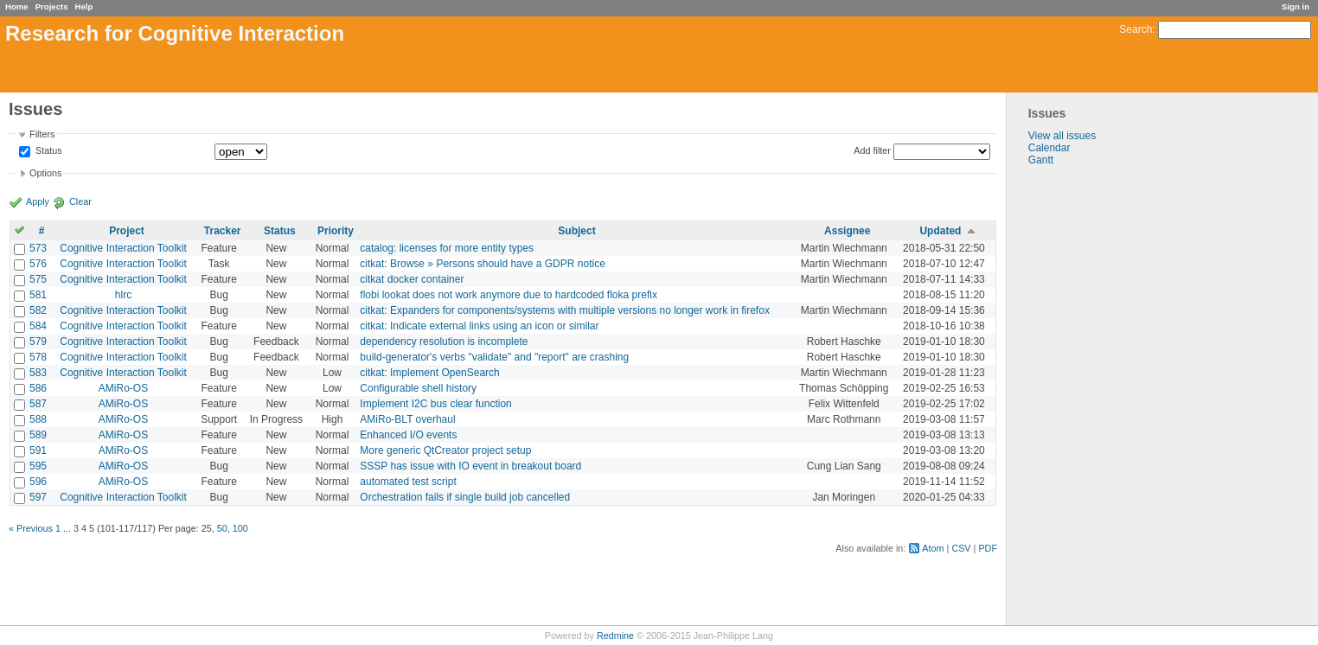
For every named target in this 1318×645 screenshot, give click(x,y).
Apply (37, 201)
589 (38, 435)
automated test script (408, 482)
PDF (987, 548)
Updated (940, 231)
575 (38, 279)
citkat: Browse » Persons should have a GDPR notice (482, 264)
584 (38, 326)
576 (38, 264)
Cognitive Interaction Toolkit (123, 248)
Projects (51, 6)
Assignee (847, 231)
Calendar (1049, 148)
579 (38, 341)
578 (38, 357)
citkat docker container (412, 279)
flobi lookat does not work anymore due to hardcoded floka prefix (508, 295)
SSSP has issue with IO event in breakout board (470, 466)
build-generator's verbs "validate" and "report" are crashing (494, 357)
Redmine (615, 635)
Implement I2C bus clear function (435, 404)
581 (38, 295)
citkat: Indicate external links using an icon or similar (479, 326)
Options (45, 173)
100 (240, 528)
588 (38, 419)
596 (38, 482)
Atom (933, 548)
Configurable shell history (418, 388)
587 (38, 404)
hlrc (123, 295)
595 (38, 466)
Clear (80, 201)
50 (222, 528)
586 (38, 388)
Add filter (872, 150)
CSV (960, 548)
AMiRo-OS (123, 388)
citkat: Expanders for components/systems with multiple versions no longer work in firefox (565, 310)
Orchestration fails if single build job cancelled (465, 497)
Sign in (1295, 6)
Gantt (1040, 160)
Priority (335, 231)
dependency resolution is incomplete (444, 341)
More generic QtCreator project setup (445, 450)
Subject (576, 231)
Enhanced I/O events (408, 435)
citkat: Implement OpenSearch (429, 373)
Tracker (222, 231)
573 (38, 248)
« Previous (31, 528)
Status (47, 151)
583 (38, 373)
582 (38, 310)
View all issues (1062, 136)
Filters (41, 134)
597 (38, 497)
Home (17, 6)
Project (126, 231)
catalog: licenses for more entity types (447, 248)
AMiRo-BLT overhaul (407, 419)
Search (1135, 29)
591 (38, 450)
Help (84, 6)
